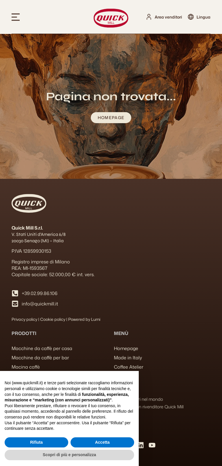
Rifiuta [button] (36, 442)
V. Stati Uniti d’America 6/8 (39, 234)
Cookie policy (52, 319)
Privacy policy (24, 319)
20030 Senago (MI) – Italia (38, 240)
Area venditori (168, 17)
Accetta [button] (102, 442)
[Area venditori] (149, 17)
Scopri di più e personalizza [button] (69, 454)
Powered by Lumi (84, 319)
